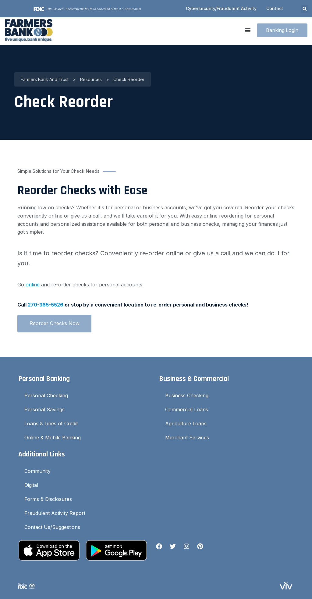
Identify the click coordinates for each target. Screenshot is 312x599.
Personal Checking (46, 395)
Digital (31, 485)
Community (37, 471)
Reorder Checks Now (55, 323)
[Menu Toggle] (247, 30)
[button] (304, 9)
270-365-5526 (45, 305)
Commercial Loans (186, 409)
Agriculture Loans (186, 423)
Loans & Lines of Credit (51, 423)
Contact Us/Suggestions (52, 527)
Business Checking (186, 395)
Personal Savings (44, 409)
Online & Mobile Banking (52, 437)
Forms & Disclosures (48, 499)
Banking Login (282, 30)
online (33, 285)
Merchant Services (187, 437)
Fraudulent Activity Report (54, 513)
